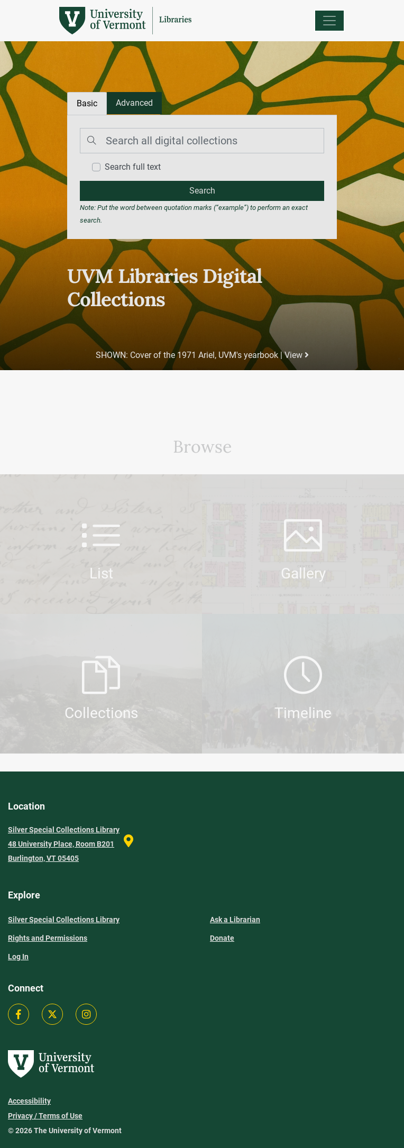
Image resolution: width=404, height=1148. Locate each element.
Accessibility (29, 1101)
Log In (18, 956)
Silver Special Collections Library (64, 919)
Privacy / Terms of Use (45, 1116)
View (296, 355)
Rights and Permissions (47, 938)
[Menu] (329, 21)
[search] (202, 191)
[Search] (202, 140)
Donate (222, 938)
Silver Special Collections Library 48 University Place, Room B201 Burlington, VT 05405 (64, 843)
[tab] (134, 103)
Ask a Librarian (235, 919)
